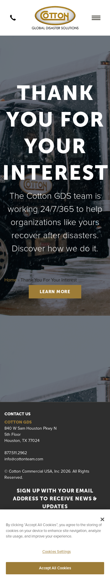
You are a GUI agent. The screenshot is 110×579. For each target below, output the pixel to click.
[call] (12, 17)
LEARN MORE (55, 291)
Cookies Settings (56, 551)
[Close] (102, 519)
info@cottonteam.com (23, 459)
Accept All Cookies (55, 568)
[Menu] (96, 17)
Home (10, 279)
